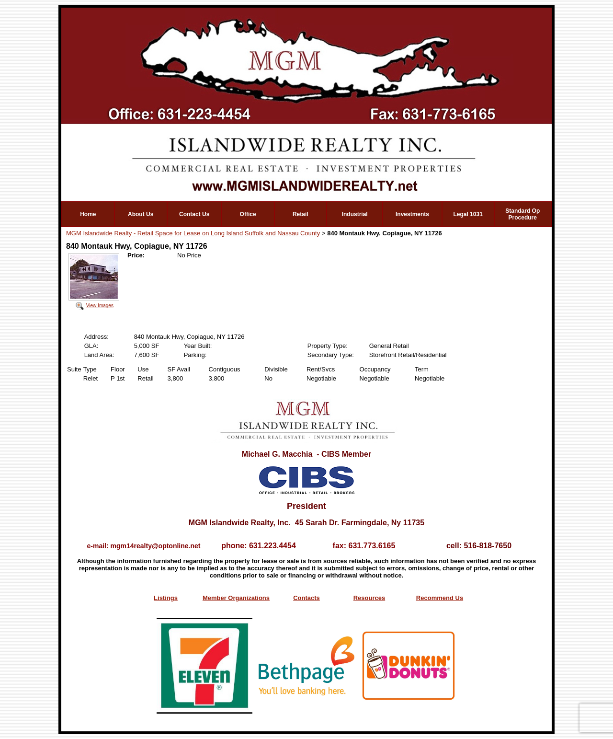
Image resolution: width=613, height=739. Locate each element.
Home (88, 214)
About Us (140, 214)
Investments (412, 214)
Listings (166, 597)
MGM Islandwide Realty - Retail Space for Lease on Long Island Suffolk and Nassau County (193, 233)
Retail (300, 214)
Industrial (355, 214)
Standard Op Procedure (522, 214)
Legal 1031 (467, 214)
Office (248, 214)
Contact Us (194, 214)
